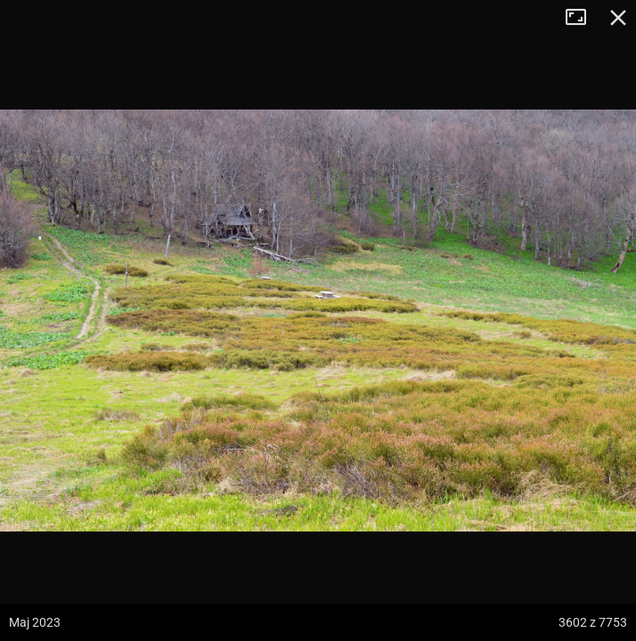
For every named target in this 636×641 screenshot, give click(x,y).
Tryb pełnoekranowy (582, 18)
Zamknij (618, 18)
